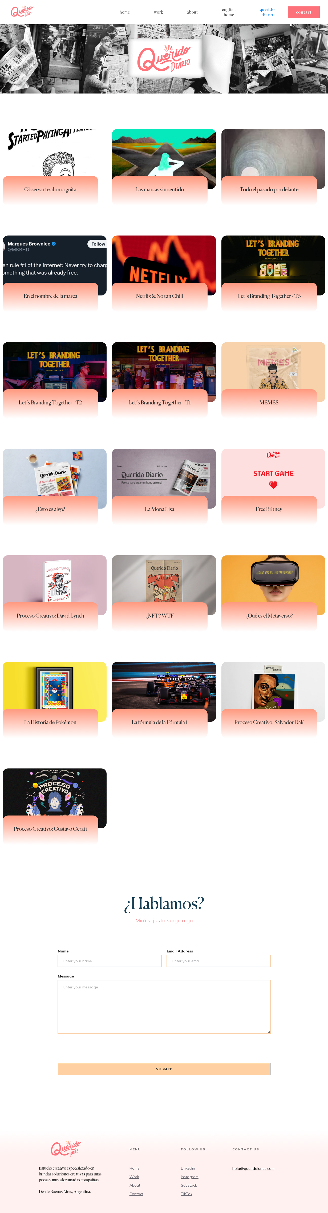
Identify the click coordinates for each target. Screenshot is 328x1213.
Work (134, 1176)
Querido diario (267, 12)
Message (66, 976)
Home (134, 1168)
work (158, 12)
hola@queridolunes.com (253, 1168)
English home (229, 12)
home (125, 12)
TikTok (186, 1193)
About (192, 12)
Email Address (180, 951)
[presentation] (98, 1050)
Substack (189, 1185)
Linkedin (188, 1168)
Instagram (190, 1176)
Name (63, 951)
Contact (304, 12)
